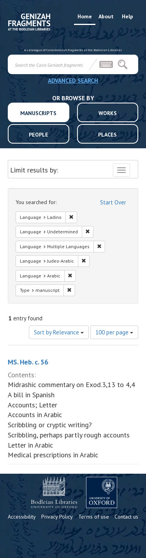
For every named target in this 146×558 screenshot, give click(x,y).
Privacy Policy (57, 516)
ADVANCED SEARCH (73, 80)
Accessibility (22, 516)
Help (127, 16)
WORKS (108, 113)
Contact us (126, 516)
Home (84, 16)
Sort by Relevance (59, 332)
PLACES (107, 134)
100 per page (114, 332)
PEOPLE (38, 134)
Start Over (113, 202)
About (106, 16)
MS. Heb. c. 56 (28, 361)
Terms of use (93, 516)
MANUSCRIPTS (38, 113)
